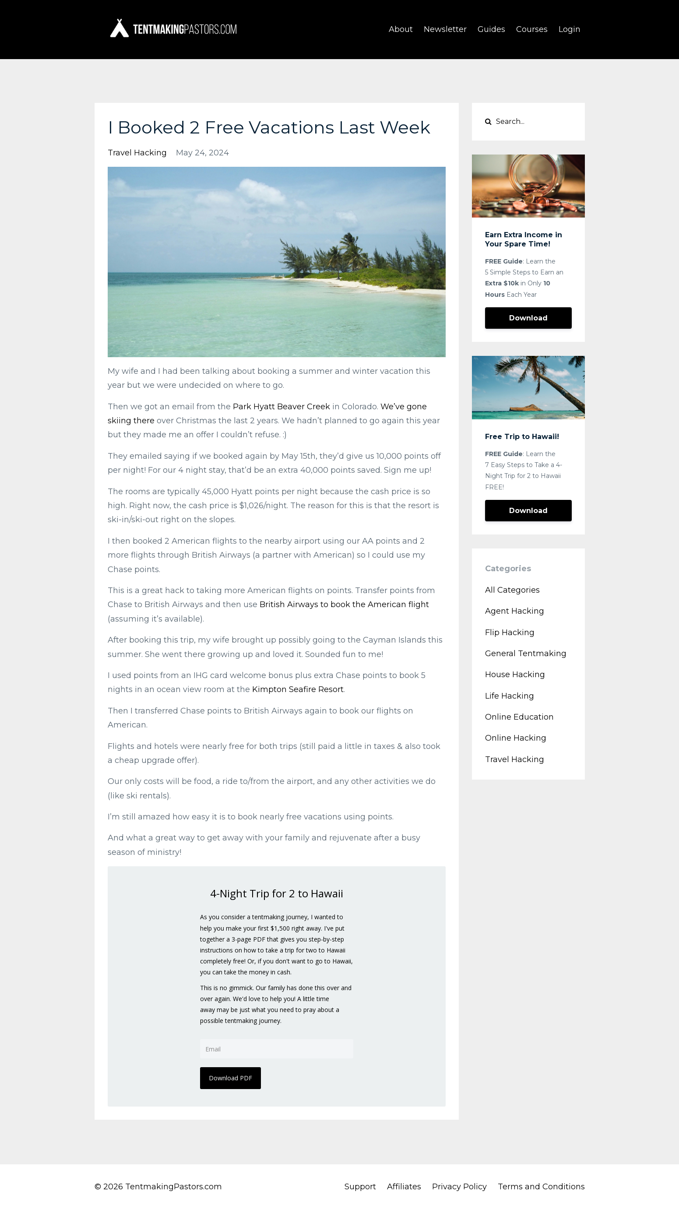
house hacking (515, 674)
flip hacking (510, 632)
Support (360, 1186)
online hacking (515, 738)
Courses (532, 29)
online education (519, 717)
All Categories (512, 590)
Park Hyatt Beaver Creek (281, 406)
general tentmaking (525, 653)
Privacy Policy (459, 1186)
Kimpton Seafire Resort (298, 689)
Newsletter (445, 29)
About (401, 29)
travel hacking (137, 153)
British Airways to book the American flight (344, 604)
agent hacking (514, 611)
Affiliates (404, 1186)
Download (528, 318)
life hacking (509, 696)
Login (569, 29)
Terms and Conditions (541, 1186)
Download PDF (230, 1078)
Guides (491, 29)
